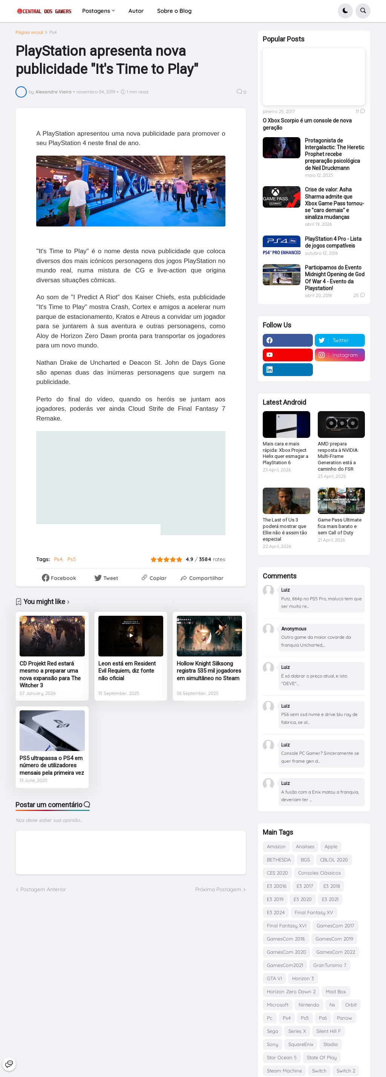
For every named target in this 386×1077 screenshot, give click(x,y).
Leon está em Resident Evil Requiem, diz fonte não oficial (127, 674)
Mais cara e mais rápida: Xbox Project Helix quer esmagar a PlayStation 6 (285, 453)
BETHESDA (279, 860)
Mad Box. (336, 991)
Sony (272, 1044)
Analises (305, 846)
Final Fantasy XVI (286, 925)
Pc (270, 1018)
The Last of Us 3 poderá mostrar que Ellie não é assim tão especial (285, 529)
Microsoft (277, 1005)
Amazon (276, 846)
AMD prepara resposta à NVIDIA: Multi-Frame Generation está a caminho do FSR (338, 456)
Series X (297, 1031)
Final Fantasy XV (314, 912)
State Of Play (322, 1057)
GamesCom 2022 (335, 952)
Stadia (330, 1044)
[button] (345, 10)
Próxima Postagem (218, 893)
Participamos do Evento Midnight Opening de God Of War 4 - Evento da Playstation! (335, 278)
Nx (332, 1005)
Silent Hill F (328, 1031)
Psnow (344, 1018)
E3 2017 (305, 886)
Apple (331, 846)
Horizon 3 (303, 978)
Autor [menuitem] (136, 10)
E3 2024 (276, 912)
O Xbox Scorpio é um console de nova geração (307, 124)
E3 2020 (303, 899)
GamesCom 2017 (335, 925)
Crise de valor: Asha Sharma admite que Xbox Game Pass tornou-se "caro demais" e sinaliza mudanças (334, 203)
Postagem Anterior (43, 893)
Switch (319, 1071)
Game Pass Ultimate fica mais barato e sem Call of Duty (339, 526)
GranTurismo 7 (329, 965)
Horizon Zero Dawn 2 (291, 991)
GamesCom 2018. (286, 939)
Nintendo (309, 1005)
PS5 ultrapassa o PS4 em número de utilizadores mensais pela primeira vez (52, 769)
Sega (272, 1031)
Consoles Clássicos (319, 873)
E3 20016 (276, 886)
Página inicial (29, 36)
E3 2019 (275, 899)
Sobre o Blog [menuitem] (174, 10)
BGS (305, 860)
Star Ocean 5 (282, 1057)
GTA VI (274, 978)
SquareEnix (300, 1044)
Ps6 (323, 1018)
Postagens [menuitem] (96, 10)
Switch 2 (346, 1071)
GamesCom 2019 (334, 939)
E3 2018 (331, 886)
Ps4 (53, 36)
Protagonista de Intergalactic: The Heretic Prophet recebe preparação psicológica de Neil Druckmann (334, 154)
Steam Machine (284, 1071)
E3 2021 (330, 899)
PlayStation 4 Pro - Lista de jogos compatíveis (333, 242)
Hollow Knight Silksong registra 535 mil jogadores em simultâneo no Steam (209, 674)
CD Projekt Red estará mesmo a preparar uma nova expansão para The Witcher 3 (50, 678)
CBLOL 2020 (334, 860)
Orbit (351, 1005)
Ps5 (71, 562)
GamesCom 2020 (286, 952)
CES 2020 (277, 873)
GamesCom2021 (285, 965)
